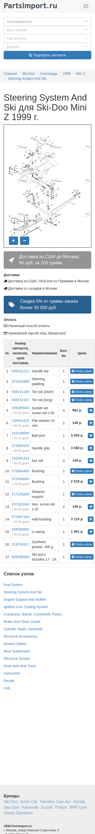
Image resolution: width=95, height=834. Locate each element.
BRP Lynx (78, 807)
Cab (7, 688)
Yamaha (47, 802)
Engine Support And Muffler (25, 599)
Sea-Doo (11, 807)
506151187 (20, 400)
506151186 (20, 392)
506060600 (20, 529)
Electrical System (17, 659)
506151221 (20, 371)
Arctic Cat (28, 802)
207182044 (20, 504)
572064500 (20, 479)
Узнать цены (82, 371)
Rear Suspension (17, 651)
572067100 (20, 517)
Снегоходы (48, 74)
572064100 (20, 446)
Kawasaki (30, 807)
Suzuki (47, 807)
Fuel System (13, 585)
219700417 (20, 544)
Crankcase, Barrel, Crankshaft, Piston (33, 614)
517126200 (20, 494)
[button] (47, 21)
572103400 (20, 381)
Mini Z (80, 74)
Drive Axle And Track (20, 666)
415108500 (20, 433)
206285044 (20, 408)
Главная (10, 74)
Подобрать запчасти (47, 55)
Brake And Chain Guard (22, 622)
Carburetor (12, 673)
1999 (67, 74)
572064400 (20, 471)
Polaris (61, 807)
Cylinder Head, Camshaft (23, 629)
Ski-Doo (28, 74)
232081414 (20, 458)
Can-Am (63, 802)
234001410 (20, 421)
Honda (79, 802)
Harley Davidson (18, 813)
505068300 (20, 557)
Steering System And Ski (27, 78)
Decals (9, 681)
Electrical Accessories (20, 636)
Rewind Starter (15, 644)
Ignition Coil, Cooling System (26, 607)
